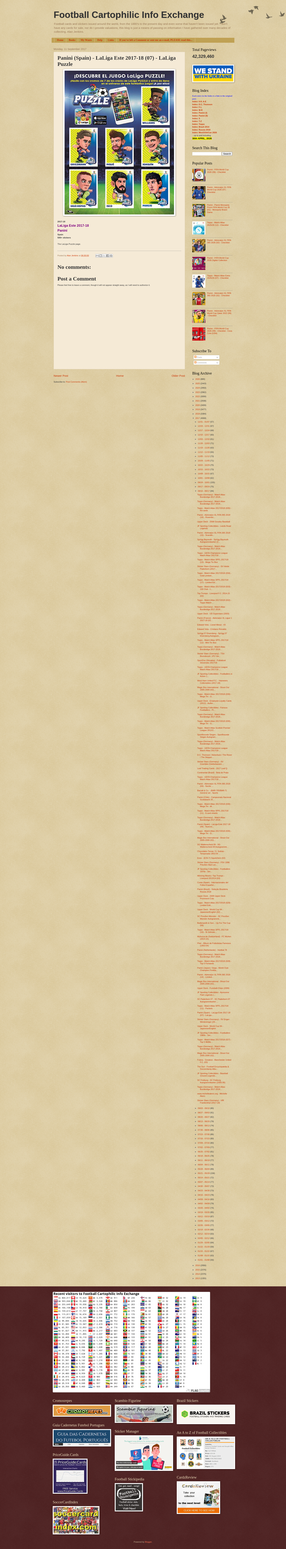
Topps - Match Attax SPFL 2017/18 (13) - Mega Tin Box (212, 560)
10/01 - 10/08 (204, 478)
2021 (197, 401)
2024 (197, 388)
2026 (197, 379)
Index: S (196, 118)
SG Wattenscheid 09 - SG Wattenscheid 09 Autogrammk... (213, 845)
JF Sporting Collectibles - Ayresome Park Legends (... (213, 993)
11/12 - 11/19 (204, 452)
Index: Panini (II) (200, 116)
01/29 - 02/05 (204, 1242)
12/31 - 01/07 (204, 422)
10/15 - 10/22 (204, 469)
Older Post (178, 375)
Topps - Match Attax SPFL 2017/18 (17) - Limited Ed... (212, 581)
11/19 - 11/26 (204, 448)
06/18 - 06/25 (204, 1156)
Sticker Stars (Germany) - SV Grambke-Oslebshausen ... (210, 763)
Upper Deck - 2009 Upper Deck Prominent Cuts (211, 897)
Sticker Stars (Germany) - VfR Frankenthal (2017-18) (210, 1101)
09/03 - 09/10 (204, 1108)
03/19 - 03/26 (204, 1212)
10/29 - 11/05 (204, 461)
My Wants (86, 40)
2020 (197, 405)
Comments (200, 363)
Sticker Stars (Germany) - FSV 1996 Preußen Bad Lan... (213, 863)
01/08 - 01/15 (204, 1255)
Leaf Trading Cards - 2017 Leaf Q (212, 768)
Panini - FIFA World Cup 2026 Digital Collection (218, 259)
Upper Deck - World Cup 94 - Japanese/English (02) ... (210, 910)
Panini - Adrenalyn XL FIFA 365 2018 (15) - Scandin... (213, 534)
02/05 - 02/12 (204, 1238)
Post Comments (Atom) (76, 382)
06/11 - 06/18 (204, 1160)
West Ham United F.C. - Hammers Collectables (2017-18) (212, 682)
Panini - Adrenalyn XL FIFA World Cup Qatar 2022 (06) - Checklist (219, 313)
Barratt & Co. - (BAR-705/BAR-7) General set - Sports (212, 791)
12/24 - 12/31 (204, 426)
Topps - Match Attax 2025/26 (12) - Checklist (217, 223)
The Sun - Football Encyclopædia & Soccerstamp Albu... (213, 1068)
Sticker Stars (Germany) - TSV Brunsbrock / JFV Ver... (211, 654)
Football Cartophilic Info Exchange (129, 15)
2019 (197, 409)
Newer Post (61, 375)
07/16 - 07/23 (204, 1138)
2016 (197, 1265)
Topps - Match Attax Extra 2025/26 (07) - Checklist (218, 277)
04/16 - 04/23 (204, 1195)
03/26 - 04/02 (204, 1208)
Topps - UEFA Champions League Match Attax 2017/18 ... (212, 554)
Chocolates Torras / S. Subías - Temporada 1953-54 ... (211, 852)
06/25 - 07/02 (204, 1152)
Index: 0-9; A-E (199, 101)
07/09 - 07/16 (204, 1143)
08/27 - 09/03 (204, 1113)
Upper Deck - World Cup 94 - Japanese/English (210, 1027)
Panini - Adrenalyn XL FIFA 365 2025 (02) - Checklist (219, 294)
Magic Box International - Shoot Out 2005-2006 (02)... (213, 688)
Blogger (148, 1542)
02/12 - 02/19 (204, 1234)
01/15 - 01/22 (204, 1251)
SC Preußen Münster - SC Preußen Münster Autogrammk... (213, 917)
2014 (197, 1274)
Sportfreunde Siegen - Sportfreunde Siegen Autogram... (213, 736)
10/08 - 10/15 (204, 474)
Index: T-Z (197, 121)
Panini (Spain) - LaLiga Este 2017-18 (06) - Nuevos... (213, 825)
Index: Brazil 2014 (200, 127)
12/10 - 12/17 (204, 435)
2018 (197, 414)
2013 (197, 1278)
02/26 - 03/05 (204, 1225)
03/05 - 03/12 (204, 1221)
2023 (197, 392)
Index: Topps (198, 124)
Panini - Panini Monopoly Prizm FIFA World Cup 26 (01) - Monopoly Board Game (218, 208)
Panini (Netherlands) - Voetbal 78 (212, 950)
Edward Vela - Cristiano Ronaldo (211, 629)
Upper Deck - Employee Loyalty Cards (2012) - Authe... (214, 702)
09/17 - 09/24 (204, 486)
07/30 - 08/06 (204, 1130)
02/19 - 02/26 (204, 1230)
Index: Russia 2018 (201, 130)
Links (111, 40)
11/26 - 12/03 (204, 443)
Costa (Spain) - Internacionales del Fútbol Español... (212, 883)
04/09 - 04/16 (204, 1199)
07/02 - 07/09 (204, 1147)
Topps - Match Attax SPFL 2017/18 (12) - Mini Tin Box (212, 641)
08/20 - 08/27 (204, 1117)
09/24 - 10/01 (204, 482)
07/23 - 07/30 (204, 1134)
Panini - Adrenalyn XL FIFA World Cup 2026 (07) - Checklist (219, 189)
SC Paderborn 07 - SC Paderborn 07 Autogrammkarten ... (213, 1000)
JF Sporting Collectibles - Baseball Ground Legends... (212, 1074)
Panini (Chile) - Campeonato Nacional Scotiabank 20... (214, 798)
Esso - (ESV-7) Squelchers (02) (211, 858)
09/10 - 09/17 (204, 491)
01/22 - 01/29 (204, 1247)
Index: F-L (197, 107)
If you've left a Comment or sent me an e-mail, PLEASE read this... (155, 40)
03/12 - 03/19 (204, 1216)
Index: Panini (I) (199, 113)
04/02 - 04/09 (204, 1203)
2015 (197, 1270)
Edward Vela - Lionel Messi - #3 (211, 625)
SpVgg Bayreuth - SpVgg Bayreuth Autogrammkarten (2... (212, 540)
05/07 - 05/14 (204, 1182)
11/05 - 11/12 (204, 456)
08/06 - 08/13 (204, 1125)
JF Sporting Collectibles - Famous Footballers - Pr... (212, 709)
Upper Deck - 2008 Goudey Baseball (213, 522)
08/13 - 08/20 (204, 1121)
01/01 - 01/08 (204, 1260)
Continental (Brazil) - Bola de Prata (212, 772)
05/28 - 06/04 (204, 1169)
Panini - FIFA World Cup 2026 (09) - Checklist (218, 170)
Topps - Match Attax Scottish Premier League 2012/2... (213, 729)
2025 (197, 383)
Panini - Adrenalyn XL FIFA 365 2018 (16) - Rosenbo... (213, 516)
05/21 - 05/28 (204, 1173)
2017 (197, 418)
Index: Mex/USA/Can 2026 (204, 132)
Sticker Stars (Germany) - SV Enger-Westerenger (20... (213, 1020)
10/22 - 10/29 (204, 465)
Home (60, 40)
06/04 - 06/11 (204, 1165)
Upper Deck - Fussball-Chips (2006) (213, 988)
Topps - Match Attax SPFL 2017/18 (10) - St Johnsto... (212, 931)
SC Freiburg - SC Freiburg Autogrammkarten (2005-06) (211, 1081)
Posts (198, 357)
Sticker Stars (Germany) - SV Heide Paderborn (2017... (213, 567)
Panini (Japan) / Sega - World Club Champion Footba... (212, 969)
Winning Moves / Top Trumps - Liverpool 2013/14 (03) (211, 877)
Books (72, 40)
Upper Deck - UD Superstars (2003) (213, 614)
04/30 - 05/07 (204, 1186)
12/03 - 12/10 (204, 439)
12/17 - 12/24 (204, 430)
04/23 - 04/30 (204, 1190)
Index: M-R (197, 110)
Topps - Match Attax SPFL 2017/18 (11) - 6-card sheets (212, 812)
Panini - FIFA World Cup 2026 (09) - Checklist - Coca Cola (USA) (219, 331)
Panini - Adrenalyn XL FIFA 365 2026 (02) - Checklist (219, 241)
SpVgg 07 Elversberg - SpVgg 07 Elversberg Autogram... (212, 634)
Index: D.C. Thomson (202, 104)
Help (100, 40)
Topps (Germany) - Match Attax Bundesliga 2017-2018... (211, 496)
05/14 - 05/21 (204, 1177)
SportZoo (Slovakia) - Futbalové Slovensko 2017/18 (211, 661)
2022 (197, 396)
